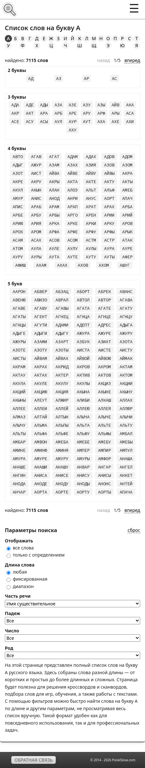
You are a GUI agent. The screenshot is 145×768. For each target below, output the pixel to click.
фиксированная (26, 579)
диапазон (20, 586)
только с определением (35, 555)
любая (16, 572)
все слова (20, 548)
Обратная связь (34, 760)
